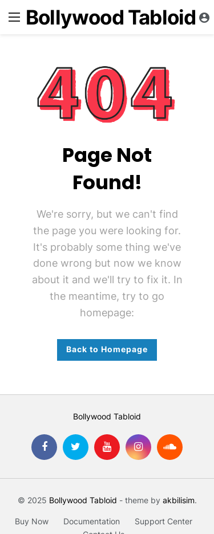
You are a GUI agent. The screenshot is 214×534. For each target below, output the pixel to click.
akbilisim (179, 500)
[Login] (204, 17)
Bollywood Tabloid (111, 17)
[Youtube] (107, 447)
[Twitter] (75, 447)
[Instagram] (138, 447)
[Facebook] (44, 447)
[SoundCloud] (170, 447)
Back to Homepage (107, 349)
